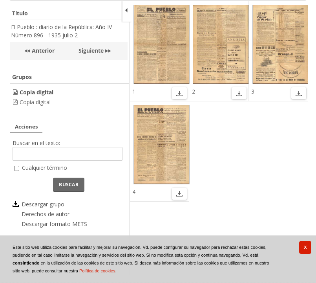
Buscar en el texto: (36, 143)
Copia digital (35, 102)
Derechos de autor (45, 214)
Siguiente (91, 50)
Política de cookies (97, 270)
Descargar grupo (43, 204)
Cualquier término (44, 167)
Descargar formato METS (54, 224)
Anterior (42, 50)
